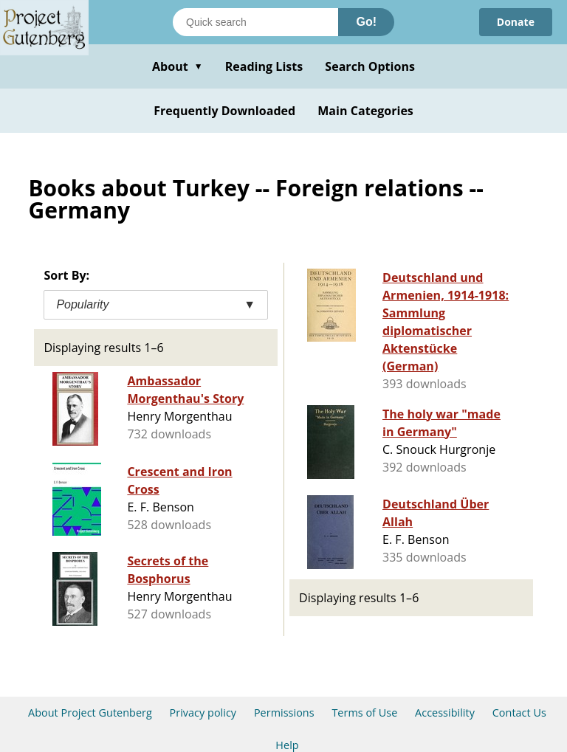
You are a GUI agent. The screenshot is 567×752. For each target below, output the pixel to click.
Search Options (370, 66)
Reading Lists (264, 66)
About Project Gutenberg (90, 713)
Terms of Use (364, 713)
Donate (516, 22)
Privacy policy (203, 713)
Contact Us (519, 713)
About (177, 66)
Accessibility (445, 713)
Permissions (284, 713)
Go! (366, 21)
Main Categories (365, 111)
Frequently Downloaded (224, 111)
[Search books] (255, 22)
